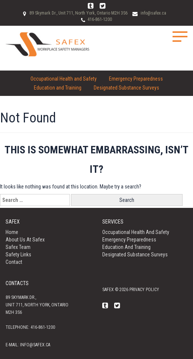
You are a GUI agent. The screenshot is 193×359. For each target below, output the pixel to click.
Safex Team (18, 247)
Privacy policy (144, 289)
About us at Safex (25, 240)
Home (12, 232)
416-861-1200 (99, 19)
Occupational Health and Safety (63, 79)
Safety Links (18, 254)
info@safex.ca (153, 13)
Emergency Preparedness (136, 79)
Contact (14, 262)
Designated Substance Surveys (126, 88)
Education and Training (57, 88)
